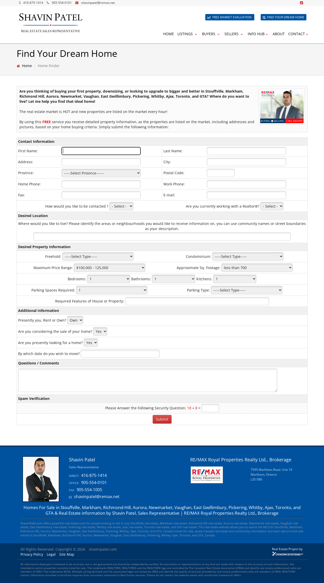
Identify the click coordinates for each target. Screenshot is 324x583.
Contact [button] (298, 33)
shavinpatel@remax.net (98, 3)
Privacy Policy (31, 554)
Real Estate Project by (287, 549)
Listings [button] (187, 33)
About (279, 33)
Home (168, 33)
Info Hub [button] (258, 33)
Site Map (66, 554)
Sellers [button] (234, 33)
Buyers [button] (211, 33)
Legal (51, 554)
